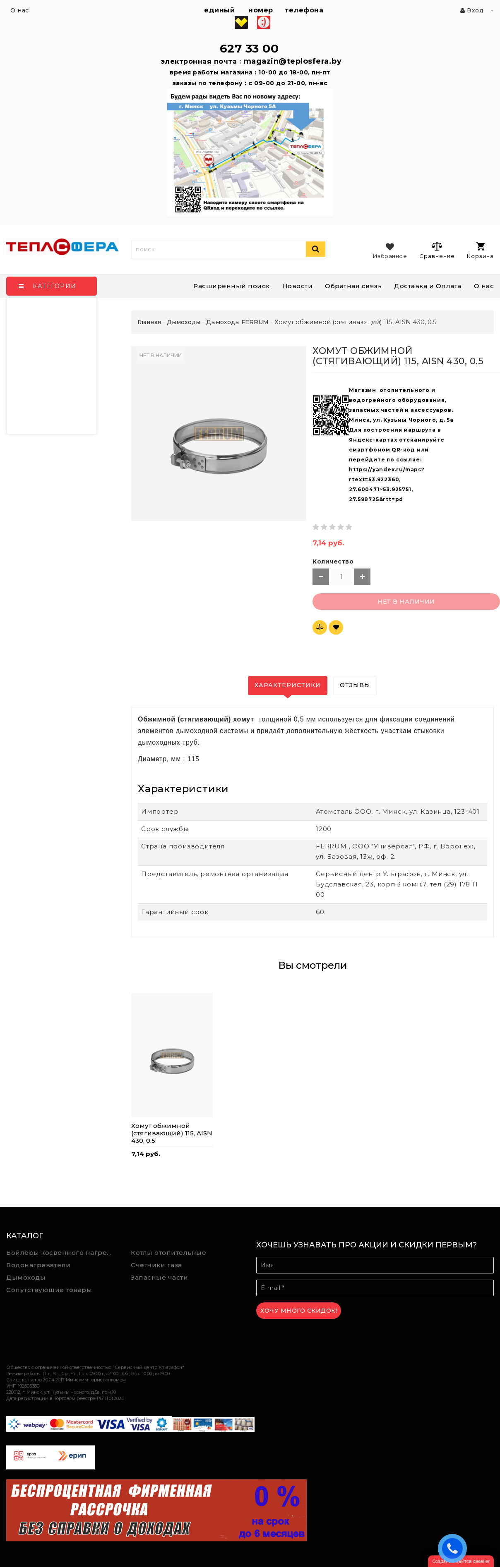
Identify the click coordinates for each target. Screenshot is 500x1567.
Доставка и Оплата (428, 286)
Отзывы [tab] (355, 685)
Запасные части (159, 1277)
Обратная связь (353, 286)
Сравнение (436, 250)
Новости (297, 286)
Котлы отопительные (168, 1252)
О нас (484, 286)
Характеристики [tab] (288, 685)
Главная (149, 322)
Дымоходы (26, 1277)
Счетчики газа (156, 1265)
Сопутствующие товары (49, 1290)
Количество (332, 561)
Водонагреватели (38, 1265)
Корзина (480, 250)
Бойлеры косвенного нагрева (60, 1252)
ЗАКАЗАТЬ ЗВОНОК (454, 1548)
